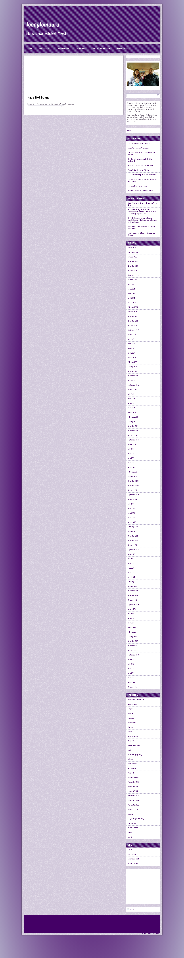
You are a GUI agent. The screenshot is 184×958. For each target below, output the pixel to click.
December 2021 (133, 426)
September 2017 (133, 655)
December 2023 (133, 316)
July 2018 (131, 614)
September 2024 (133, 275)
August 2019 (132, 554)
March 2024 (132, 303)
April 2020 (131, 518)
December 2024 (133, 262)
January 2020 (132, 531)
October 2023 (132, 326)
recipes (130, 814)
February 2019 (132, 582)
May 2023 (131, 348)
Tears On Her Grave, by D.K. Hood (139, 170)
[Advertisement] (73, 76)
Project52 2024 (133, 810)
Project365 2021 (133, 791)
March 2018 (132, 628)
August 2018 (132, 609)
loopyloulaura (42, 24)
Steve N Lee (132, 203)
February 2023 (133, 362)
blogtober (131, 718)
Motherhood (132, 768)
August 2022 (132, 390)
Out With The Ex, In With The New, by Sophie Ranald (142, 213)
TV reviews (80, 49)
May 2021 (131, 458)
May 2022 (131, 403)
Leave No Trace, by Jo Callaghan (138, 148)
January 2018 (132, 637)
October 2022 (132, 380)
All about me (44, 49)
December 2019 (133, 536)
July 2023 (131, 339)
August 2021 (132, 445)
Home (29, 49)
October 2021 (132, 435)
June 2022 (131, 399)
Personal (131, 773)
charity (130, 727)
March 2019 (132, 577)
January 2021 (132, 477)
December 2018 (133, 591)
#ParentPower (133, 704)
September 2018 (133, 605)
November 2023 (133, 321)
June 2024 (131, 289)
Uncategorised (133, 828)
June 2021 (131, 454)
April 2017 (131, 678)
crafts (130, 732)
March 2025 (132, 248)
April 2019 (131, 573)
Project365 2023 (133, 800)
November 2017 (133, 646)
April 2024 (131, 298)
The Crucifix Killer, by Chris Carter (139, 143)
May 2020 (131, 513)
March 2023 (132, 358)
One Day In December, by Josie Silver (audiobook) (140, 160)
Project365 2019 (133, 787)
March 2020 (132, 522)
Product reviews (133, 778)
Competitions (122, 49)
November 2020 (133, 486)
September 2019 (133, 550)
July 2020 (131, 504)
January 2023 (132, 367)
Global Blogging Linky (135, 755)
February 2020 (133, 527)
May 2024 (131, 294)
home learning (132, 764)
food (129, 750)
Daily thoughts (133, 736)
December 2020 (133, 481)
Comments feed (133, 859)
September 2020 (133, 495)
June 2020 (131, 509)
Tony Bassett (132, 233)
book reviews (132, 723)
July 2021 (131, 449)
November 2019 (133, 541)
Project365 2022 (133, 796)
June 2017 (131, 669)
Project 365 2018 (133, 782)
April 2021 (131, 463)
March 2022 (132, 412)
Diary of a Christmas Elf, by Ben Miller (141, 166)
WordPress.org (133, 864)
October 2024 (132, 271)
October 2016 (132, 687)
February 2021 (132, 472)
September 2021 (133, 440)
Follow (129, 131)
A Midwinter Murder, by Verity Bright (140, 191)
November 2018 (133, 595)
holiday (130, 759)
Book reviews (63, 49)
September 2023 (133, 330)
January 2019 (132, 586)
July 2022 (131, 394)
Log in (130, 850)
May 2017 (131, 673)
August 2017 (132, 660)
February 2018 (132, 632)
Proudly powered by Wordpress (151, 933)
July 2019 (131, 559)
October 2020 (132, 490)
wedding (130, 837)
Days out (131, 741)
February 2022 (133, 417)
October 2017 (132, 650)
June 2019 (131, 563)
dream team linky (134, 746)
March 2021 (132, 467)
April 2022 (131, 408)
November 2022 (133, 376)
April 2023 (131, 353)
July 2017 (131, 664)
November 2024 (133, 266)
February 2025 (133, 252)
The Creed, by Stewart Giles (137, 186)
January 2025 (132, 257)
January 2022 (132, 422)
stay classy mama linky (136, 819)
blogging (130, 709)
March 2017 (132, 682)
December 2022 (133, 371)
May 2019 (131, 568)
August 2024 (132, 280)
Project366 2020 (133, 805)
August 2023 (132, 335)
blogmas (131, 713)
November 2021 (133, 431)
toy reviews (132, 823)
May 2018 (131, 618)
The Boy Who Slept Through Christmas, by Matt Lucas (142, 180)
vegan (130, 832)
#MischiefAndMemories (136, 700)
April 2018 (131, 623)
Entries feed (132, 854)
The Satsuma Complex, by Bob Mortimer (141, 175)
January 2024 (132, 312)
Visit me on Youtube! (101, 49)
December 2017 (133, 641)
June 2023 (131, 344)
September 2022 (133, 385)
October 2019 (132, 545)
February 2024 (133, 307)
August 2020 (132, 499)
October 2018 (132, 600)
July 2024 (131, 284)
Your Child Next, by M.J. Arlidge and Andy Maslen (141, 154)
